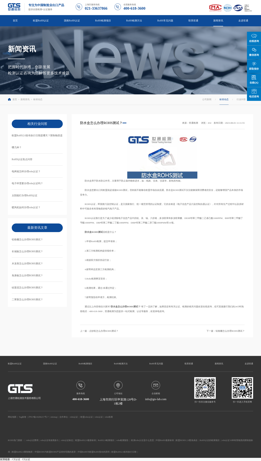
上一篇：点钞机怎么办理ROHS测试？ (99, 331)
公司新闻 (206, 99)
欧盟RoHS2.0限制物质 (22, 452)
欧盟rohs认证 (86, 417)
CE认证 (16, 459)
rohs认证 (74, 417)
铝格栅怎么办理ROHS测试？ (27, 239)
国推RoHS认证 (72, 20)
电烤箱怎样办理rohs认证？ (26, 171)
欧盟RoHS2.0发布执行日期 (123, 452)
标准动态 (37, 99)
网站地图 (12, 417)
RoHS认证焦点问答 (22, 159)
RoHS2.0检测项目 (106, 440)
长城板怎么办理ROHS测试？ (27, 251)
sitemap (54, 417)
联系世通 (193, 20)
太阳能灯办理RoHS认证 (25, 195)
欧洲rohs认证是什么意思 (142, 440)
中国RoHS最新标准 (165, 440)
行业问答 (241, 99)
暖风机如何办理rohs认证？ (26, 207)
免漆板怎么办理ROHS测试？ (27, 275)
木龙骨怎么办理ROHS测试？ (27, 263)
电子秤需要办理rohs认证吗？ (27, 183)
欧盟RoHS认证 (41, 20)
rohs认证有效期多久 (49, 440)
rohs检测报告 (122, 440)
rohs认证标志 (67, 440)
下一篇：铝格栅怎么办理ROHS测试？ (225, 331)
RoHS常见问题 (165, 20)
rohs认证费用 (32, 440)
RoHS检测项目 (103, 20)
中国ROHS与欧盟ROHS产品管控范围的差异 (55, 452)
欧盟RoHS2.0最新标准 (85, 440)
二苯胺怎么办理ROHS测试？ (27, 299)
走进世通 (243, 20)
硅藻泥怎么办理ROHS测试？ (27, 287)
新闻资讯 (218, 20)
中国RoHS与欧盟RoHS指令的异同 (94, 452)
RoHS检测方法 (134, 20)
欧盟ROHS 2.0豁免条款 (187, 440)
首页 (15, 20)
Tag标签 (22, 417)
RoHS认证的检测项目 (210, 440)
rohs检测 (109, 417)
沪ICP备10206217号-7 (38, 417)
